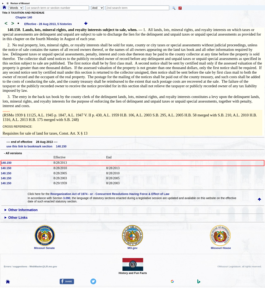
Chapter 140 (24, 17)
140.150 (6, 162)
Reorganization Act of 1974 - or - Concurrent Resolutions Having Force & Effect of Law (109, 194)
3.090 (66, 198)
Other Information (23, 210)
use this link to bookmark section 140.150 (36, 146)
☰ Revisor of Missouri (17, 3)
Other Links (18, 218)
